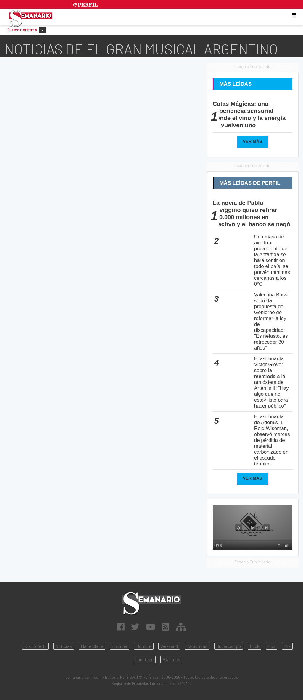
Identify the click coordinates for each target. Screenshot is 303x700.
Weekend (169, 646)
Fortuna (119, 646)
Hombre (144, 646)
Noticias (63, 646)
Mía (287, 646)
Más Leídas (236, 84)
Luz (271, 646)
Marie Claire (92, 646)
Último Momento (26, 30)
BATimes (171, 659)
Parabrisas (197, 646)
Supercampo (228, 646)
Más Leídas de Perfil (250, 183)
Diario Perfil (35, 646)
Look (254, 646)
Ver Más (252, 141)
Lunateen (144, 659)
